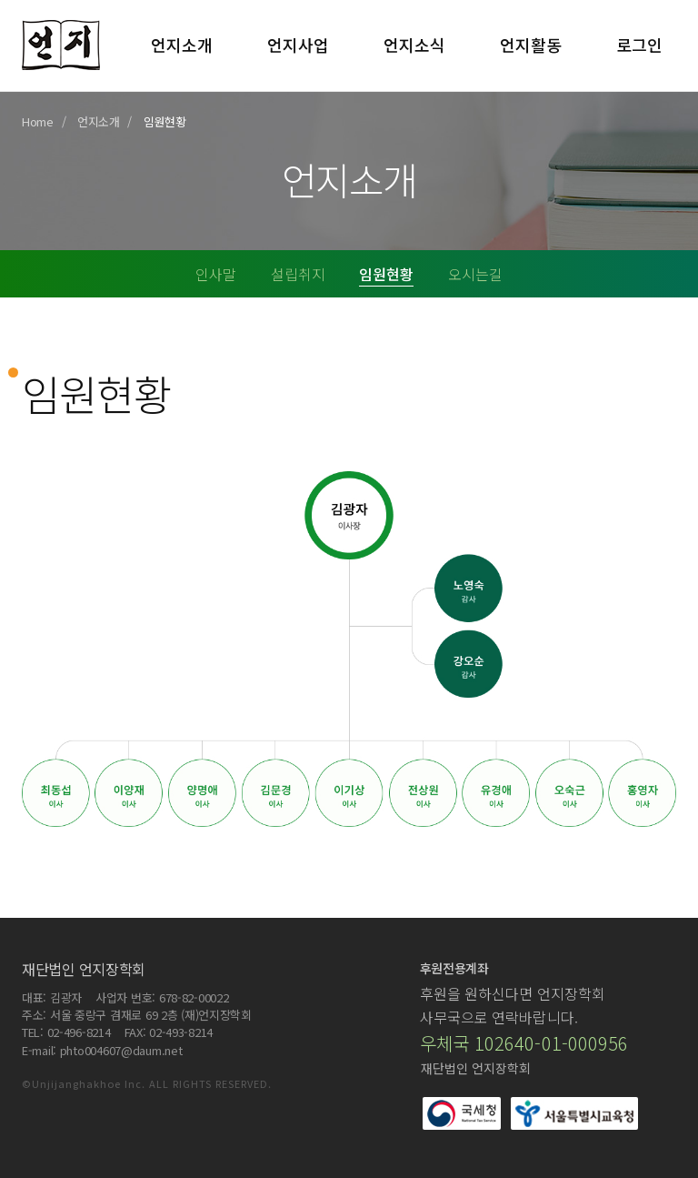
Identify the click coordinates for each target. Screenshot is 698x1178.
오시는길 (475, 274)
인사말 (215, 274)
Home (38, 121)
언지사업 (298, 44)
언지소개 (182, 44)
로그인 (639, 44)
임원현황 (386, 274)
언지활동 (531, 44)
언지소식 (414, 44)
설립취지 (298, 274)
